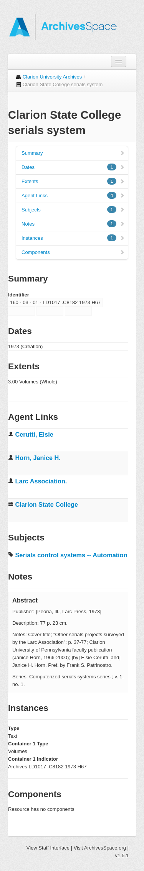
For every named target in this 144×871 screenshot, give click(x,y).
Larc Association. (41, 481)
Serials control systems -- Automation (71, 555)
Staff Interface (54, 848)
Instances (73, 237)
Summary (73, 153)
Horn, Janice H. (38, 457)
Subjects (73, 209)
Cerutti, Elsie (34, 434)
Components (73, 252)
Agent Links (73, 195)
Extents (73, 181)
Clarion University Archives (52, 77)
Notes (73, 223)
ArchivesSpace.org (105, 848)
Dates (73, 167)
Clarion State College (46, 504)
